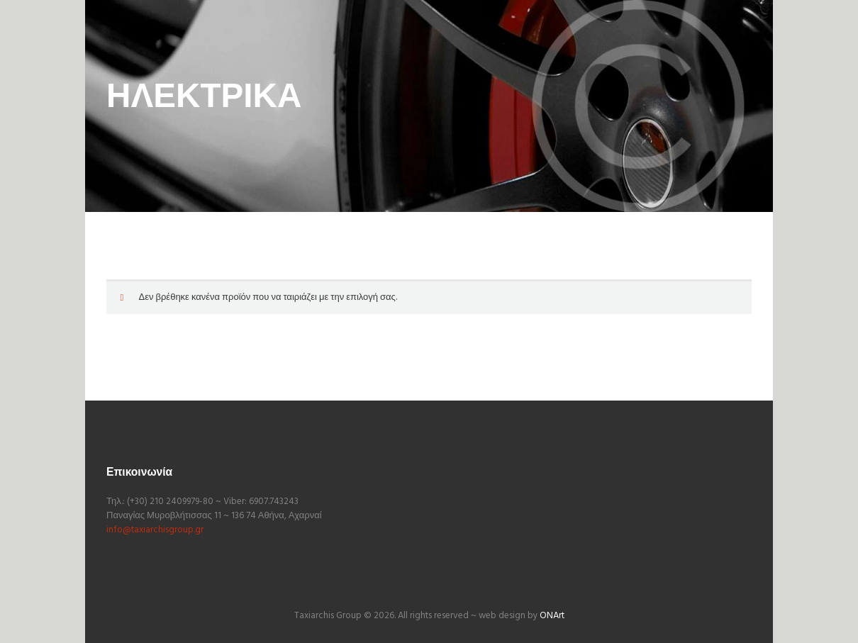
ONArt (552, 615)
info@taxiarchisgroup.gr (155, 529)
